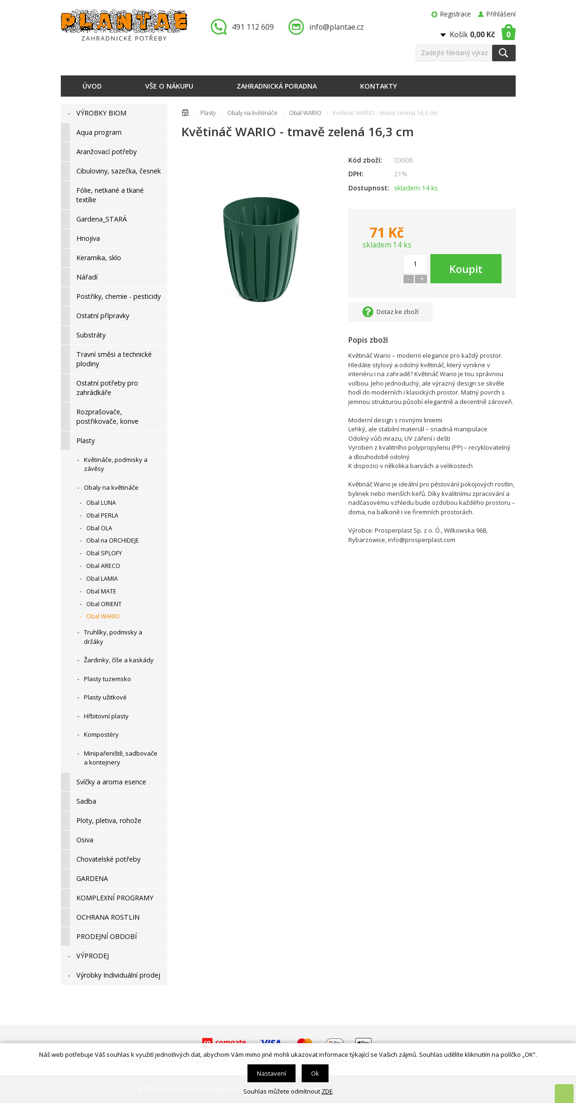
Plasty (208, 113)
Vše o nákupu (169, 86)
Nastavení (271, 1073)
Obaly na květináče (252, 113)
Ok (315, 1073)
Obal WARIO (305, 113)
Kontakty (378, 86)
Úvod (92, 86)
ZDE (327, 1091)
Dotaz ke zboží (398, 311)
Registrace (455, 13)
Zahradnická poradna (277, 86)
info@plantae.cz (336, 27)
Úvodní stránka (185, 114)
